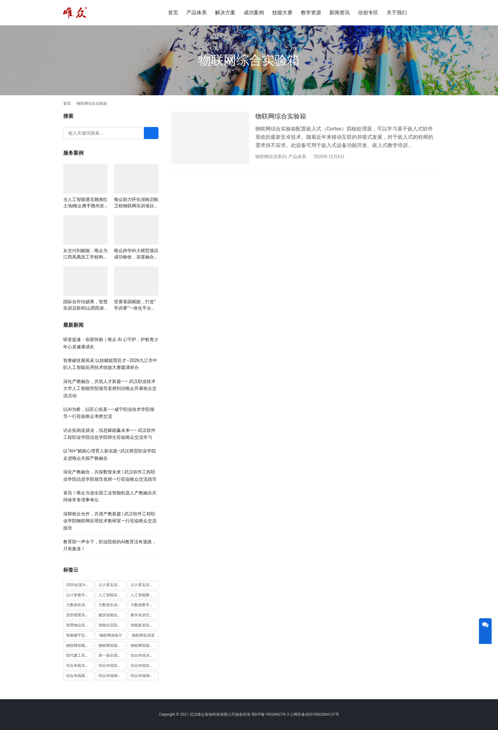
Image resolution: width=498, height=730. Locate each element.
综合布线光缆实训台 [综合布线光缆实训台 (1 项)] (144, 655)
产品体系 (196, 13)
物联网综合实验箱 (280, 116)
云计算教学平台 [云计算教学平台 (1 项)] (79, 595)
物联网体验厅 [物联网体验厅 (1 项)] (110, 635)
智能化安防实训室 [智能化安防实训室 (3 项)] (112, 625)
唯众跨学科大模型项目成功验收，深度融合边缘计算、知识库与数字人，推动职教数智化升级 (136, 254)
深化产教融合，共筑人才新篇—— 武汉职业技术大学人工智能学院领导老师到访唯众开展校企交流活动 (110, 388)
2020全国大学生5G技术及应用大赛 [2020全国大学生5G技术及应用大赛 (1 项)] (80, 585)
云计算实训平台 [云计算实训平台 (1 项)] (144, 585)
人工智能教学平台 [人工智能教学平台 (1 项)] (144, 595)
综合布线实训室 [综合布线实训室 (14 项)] (111, 665)
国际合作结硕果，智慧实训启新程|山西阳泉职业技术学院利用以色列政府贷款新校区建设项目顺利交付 (85, 305)
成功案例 (254, 13)
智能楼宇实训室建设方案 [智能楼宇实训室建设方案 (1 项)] (80, 635)
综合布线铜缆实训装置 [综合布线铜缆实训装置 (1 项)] (144, 675)
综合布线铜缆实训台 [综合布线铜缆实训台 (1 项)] (112, 675)
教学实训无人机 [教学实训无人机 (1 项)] (144, 615)
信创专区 (368, 13)
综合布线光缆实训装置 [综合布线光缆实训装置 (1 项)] (80, 665)
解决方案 (225, 13)
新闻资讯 (339, 13)
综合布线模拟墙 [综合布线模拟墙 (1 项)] (79, 675)
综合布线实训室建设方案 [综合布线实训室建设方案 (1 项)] (144, 665)
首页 (173, 13)
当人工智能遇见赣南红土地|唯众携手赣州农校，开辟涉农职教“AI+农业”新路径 (85, 203)
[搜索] (425, 12)
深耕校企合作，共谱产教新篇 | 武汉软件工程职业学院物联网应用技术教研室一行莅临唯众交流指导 (110, 521)
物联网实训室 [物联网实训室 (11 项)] (143, 635)
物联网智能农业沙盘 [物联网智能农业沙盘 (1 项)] (80, 645)
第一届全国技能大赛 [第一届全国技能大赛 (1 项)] (112, 655)
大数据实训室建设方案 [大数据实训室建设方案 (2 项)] (80, 605)
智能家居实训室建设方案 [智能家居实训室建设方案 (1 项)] (144, 625)
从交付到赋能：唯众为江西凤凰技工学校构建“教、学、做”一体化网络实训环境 (85, 254)
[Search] (151, 133)
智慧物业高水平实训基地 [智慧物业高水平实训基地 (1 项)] (80, 625)
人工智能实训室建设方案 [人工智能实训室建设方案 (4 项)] (112, 595)
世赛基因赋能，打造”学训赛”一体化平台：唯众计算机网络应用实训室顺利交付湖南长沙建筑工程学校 (136, 305)
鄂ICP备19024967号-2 (270, 714)
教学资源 (311, 13)
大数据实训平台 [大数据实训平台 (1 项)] (111, 605)
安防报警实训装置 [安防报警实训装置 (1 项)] (80, 615)
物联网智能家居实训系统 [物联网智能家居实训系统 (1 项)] (144, 645)
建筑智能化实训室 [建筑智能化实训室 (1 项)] (112, 615)
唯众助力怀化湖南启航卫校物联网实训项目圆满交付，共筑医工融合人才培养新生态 (136, 203)
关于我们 (397, 13)
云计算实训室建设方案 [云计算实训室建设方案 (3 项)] (112, 585)
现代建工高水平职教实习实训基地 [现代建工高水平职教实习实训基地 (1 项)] (80, 655)
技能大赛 (282, 13)
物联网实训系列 (270, 156)
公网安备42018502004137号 (314, 714)
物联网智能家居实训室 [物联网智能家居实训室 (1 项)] (112, 645)
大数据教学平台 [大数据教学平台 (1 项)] (144, 605)
